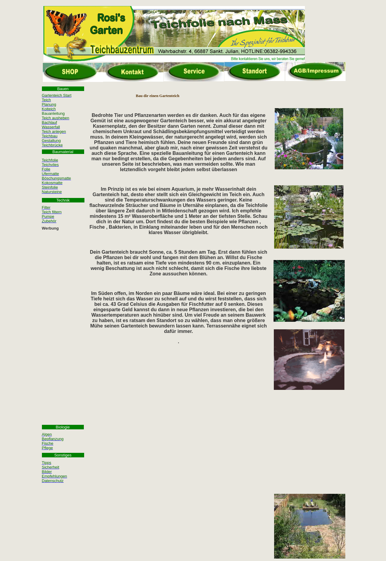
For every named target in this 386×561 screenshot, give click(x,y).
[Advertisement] (63, 323)
